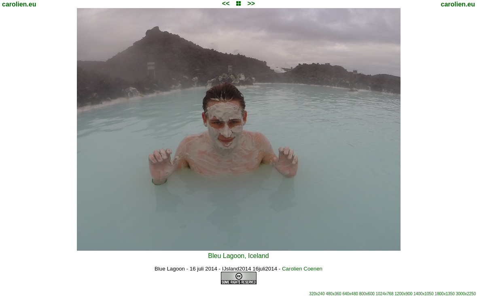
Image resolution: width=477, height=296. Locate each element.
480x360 (333, 294)
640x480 (350, 294)
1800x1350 (445, 294)
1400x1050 (423, 294)
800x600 (367, 294)
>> (251, 3)
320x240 (316, 294)
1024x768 (385, 294)
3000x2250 (466, 294)
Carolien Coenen (302, 269)
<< (226, 3)
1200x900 (403, 294)
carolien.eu (19, 4)
